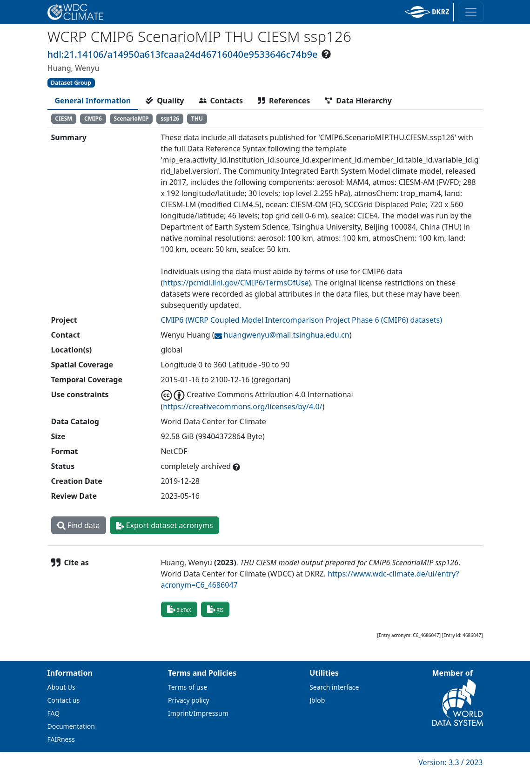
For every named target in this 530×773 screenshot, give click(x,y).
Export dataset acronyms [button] (164, 525)
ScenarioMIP (131, 118)
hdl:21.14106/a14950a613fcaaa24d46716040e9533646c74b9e (182, 54)
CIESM (63, 118)
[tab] (93, 100)
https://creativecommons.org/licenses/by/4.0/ (242, 406)
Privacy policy (188, 700)
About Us (61, 687)
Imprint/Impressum (198, 713)
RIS (215, 609)
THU (197, 118)
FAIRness (61, 739)
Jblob (317, 700)
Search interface (334, 687)
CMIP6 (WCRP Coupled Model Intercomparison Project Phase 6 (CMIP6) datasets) (301, 320)
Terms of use (187, 687)
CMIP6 (93, 118)
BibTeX (179, 609)
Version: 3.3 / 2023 (450, 762)
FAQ (53, 713)
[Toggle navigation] (471, 12)
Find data (78, 525)
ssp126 (170, 118)
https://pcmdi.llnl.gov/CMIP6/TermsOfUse (236, 283)
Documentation (71, 726)
